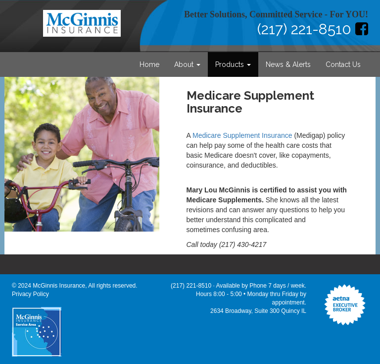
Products (233, 64)
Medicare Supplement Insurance (242, 135)
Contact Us (343, 64)
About (187, 64)
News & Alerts (288, 64)
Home (149, 64)
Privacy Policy (30, 294)
